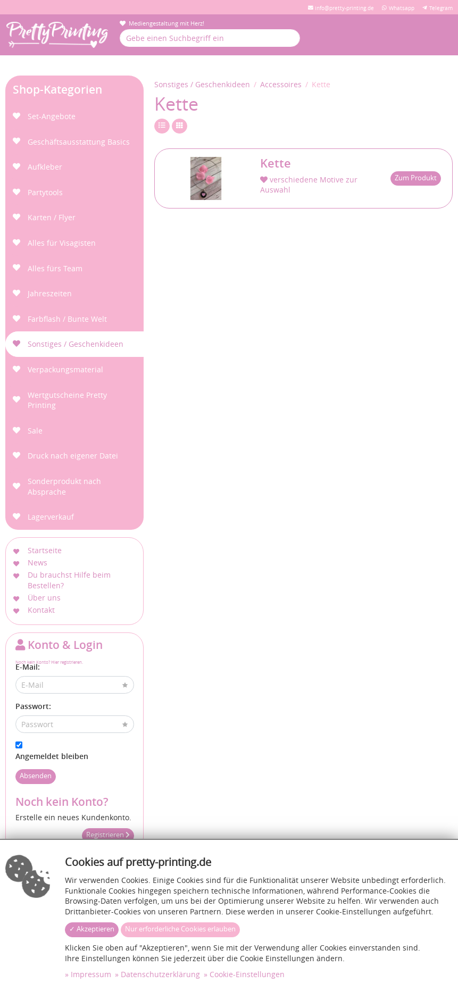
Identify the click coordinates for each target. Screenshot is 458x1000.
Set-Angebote (52, 116)
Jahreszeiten (50, 293)
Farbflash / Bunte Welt (67, 319)
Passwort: (33, 706)
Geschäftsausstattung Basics (79, 142)
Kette (275, 163)
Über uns (44, 598)
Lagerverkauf (51, 517)
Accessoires (281, 84)
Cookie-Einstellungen (247, 974)
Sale (35, 431)
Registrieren (108, 834)
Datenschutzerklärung (160, 974)
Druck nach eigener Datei (73, 456)
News (37, 562)
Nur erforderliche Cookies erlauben (180, 929)
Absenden (36, 775)
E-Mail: (27, 667)
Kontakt (41, 610)
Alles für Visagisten (62, 243)
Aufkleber (45, 167)
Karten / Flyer (52, 217)
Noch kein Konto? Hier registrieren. (49, 662)
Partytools (45, 192)
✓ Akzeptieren (91, 929)
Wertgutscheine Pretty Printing (67, 400)
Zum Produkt (416, 177)
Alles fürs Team (55, 268)
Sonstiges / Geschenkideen (75, 344)
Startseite (45, 550)
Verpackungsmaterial (65, 369)
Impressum (91, 974)
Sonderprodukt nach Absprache (64, 486)
